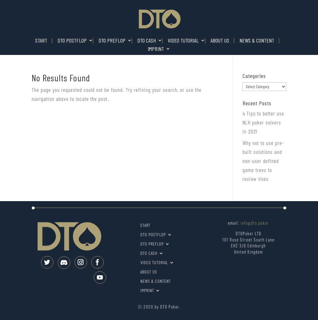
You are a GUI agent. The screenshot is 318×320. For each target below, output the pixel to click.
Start (41, 40)
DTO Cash (146, 40)
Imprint (156, 49)
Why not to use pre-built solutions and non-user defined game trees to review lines (263, 160)
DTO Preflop (111, 40)
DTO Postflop (72, 40)
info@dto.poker (255, 223)
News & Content (256, 40)
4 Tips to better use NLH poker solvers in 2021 (263, 122)
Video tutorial (183, 40)
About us (220, 40)
